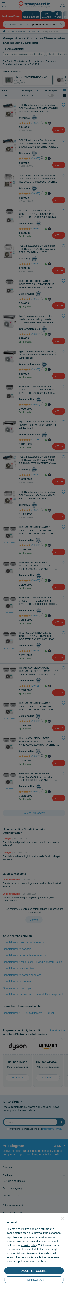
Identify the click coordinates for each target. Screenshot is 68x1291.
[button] (63, 1218)
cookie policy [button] (29, 1245)
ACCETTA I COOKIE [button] (34, 1270)
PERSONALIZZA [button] (34, 1279)
